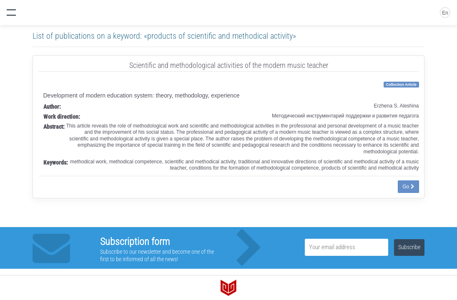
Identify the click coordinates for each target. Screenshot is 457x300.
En (445, 13)
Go (408, 187)
